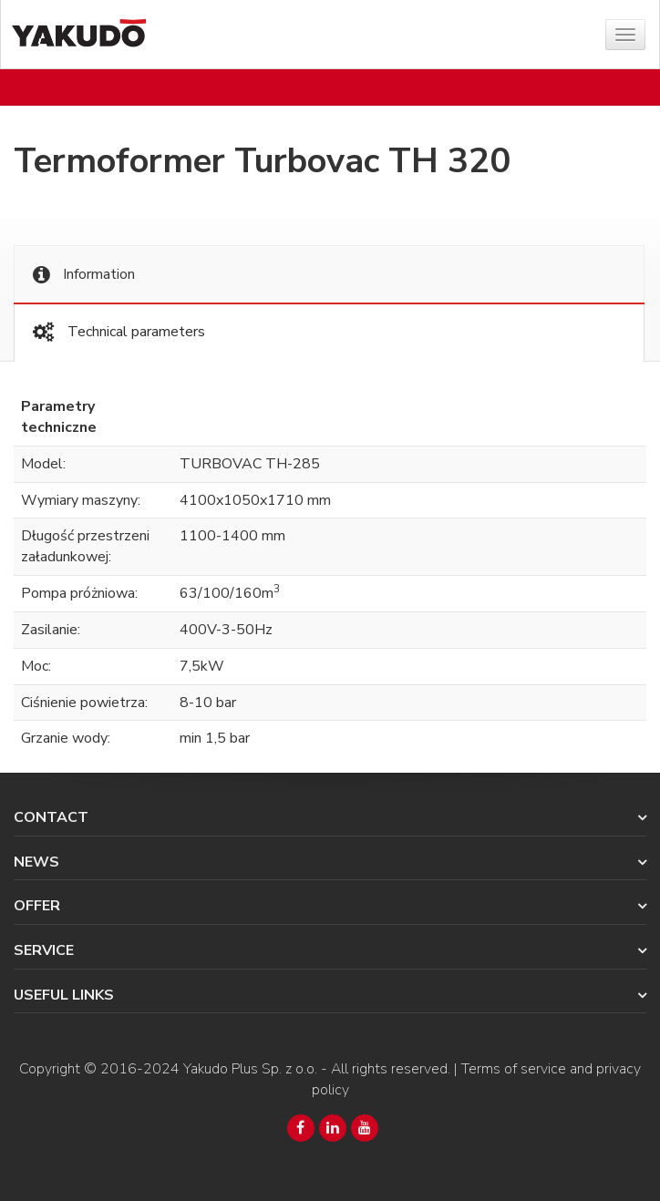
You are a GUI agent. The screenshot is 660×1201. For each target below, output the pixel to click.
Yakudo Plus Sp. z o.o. (250, 1069)
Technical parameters (119, 332)
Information (84, 274)
